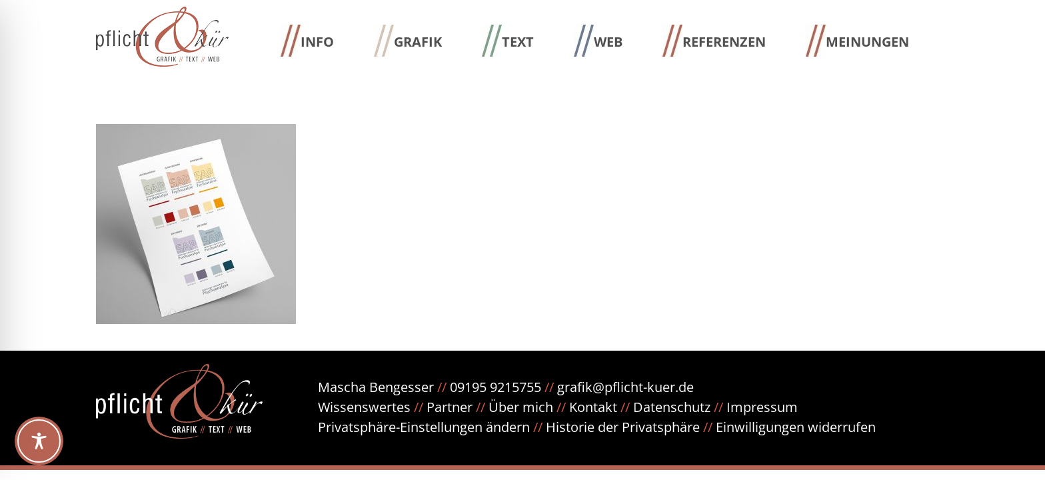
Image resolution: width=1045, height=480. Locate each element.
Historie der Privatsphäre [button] (623, 427)
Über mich (521, 407)
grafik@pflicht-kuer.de (625, 387)
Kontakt (593, 407)
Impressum (762, 407)
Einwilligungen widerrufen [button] (796, 427)
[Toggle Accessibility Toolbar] (39, 441)
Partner (450, 407)
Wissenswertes (364, 407)
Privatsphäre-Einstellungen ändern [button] (424, 427)
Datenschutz (679, 407)
